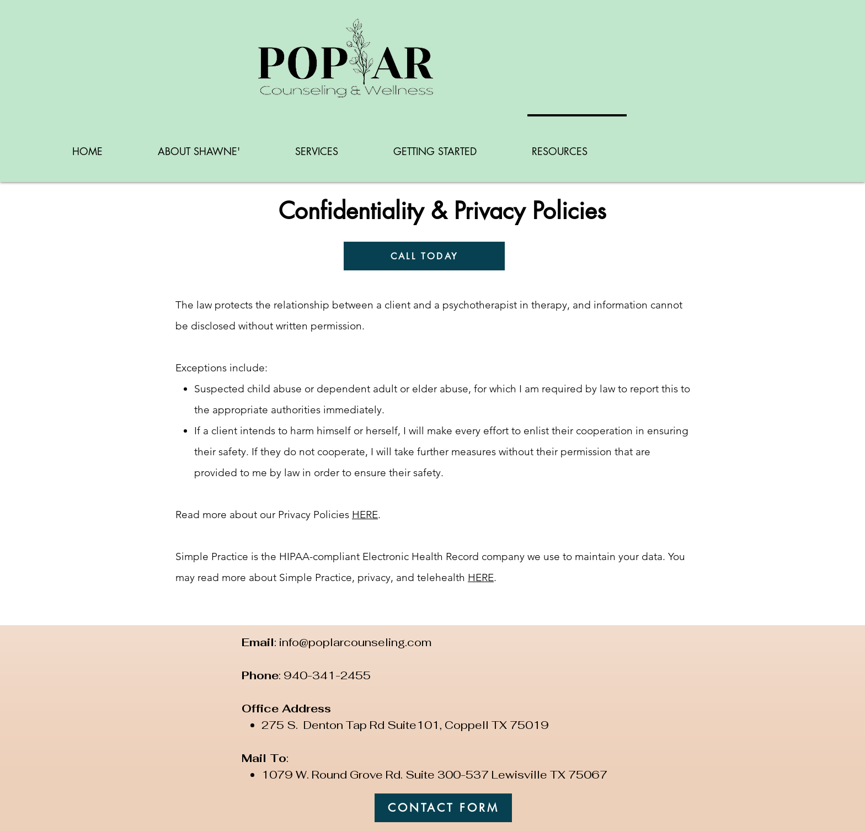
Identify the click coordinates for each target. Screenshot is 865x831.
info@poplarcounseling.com (355, 642)
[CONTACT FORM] (443, 807)
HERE (365, 514)
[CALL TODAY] (424, 256)
